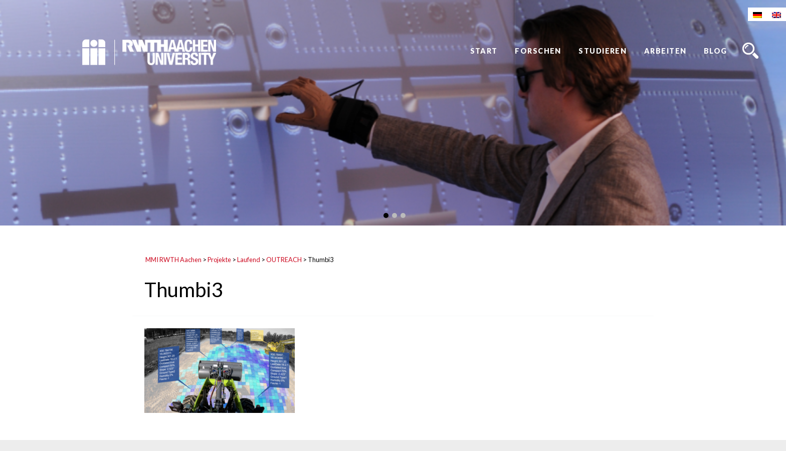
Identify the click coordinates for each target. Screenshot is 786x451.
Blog (715, 51)
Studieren (602, 51)
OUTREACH (284, 260)
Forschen (538, 51)
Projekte (219, 260)
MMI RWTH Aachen (173, 260)
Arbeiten (665, 51)
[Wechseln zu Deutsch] (757, 14)
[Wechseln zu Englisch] (776, 14)
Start (484, 51)
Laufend (248, 260)
